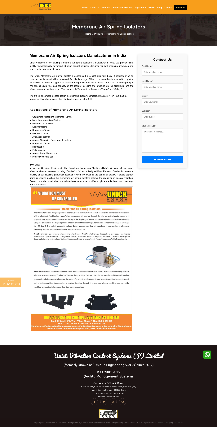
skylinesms (178, 422)
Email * (145, 96)
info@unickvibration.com (109, 396)
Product (106, 7)
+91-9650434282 (116, 393)
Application (140, 7)
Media (151, 7)
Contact (168, 7)
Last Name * (147, 81)
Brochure (180, 7)
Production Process (122, 7)
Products (98, 34)
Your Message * (149, 126)
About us (94, 7)
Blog (159, 7)
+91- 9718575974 (100, 393)
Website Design (164, 422)
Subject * (146, 111)
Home (85, 7)
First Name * (147, 66)
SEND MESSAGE (162, 159)
